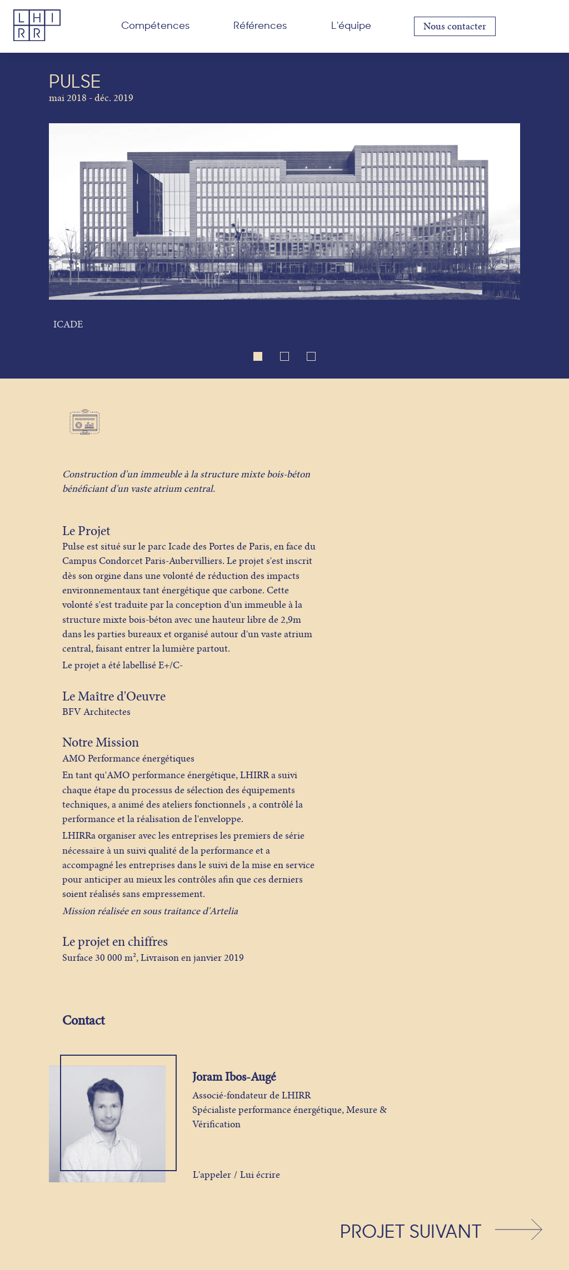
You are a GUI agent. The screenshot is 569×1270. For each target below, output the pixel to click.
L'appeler (212, 1175)
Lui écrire (260, 1175)
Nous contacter (454, 26)
